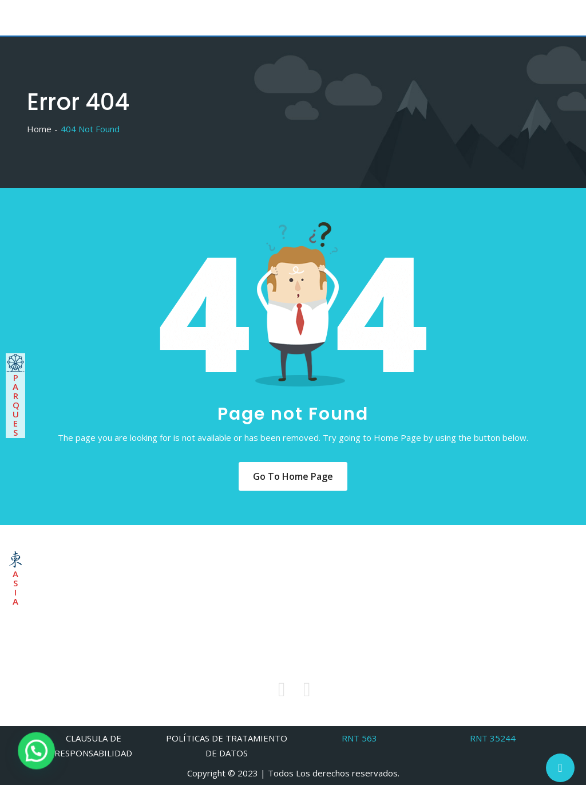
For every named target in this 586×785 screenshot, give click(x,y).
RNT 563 (359, 738)
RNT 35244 (493, 738)
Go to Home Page (293, 476)
